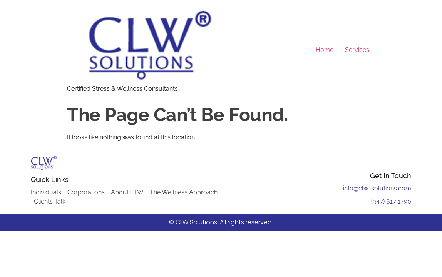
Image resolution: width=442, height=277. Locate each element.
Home (324, 49)
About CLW (127, 192)
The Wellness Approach (184, 192)
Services (357, 49)
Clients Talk (49, 201)
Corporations (86, 192)
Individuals (46, 192)
